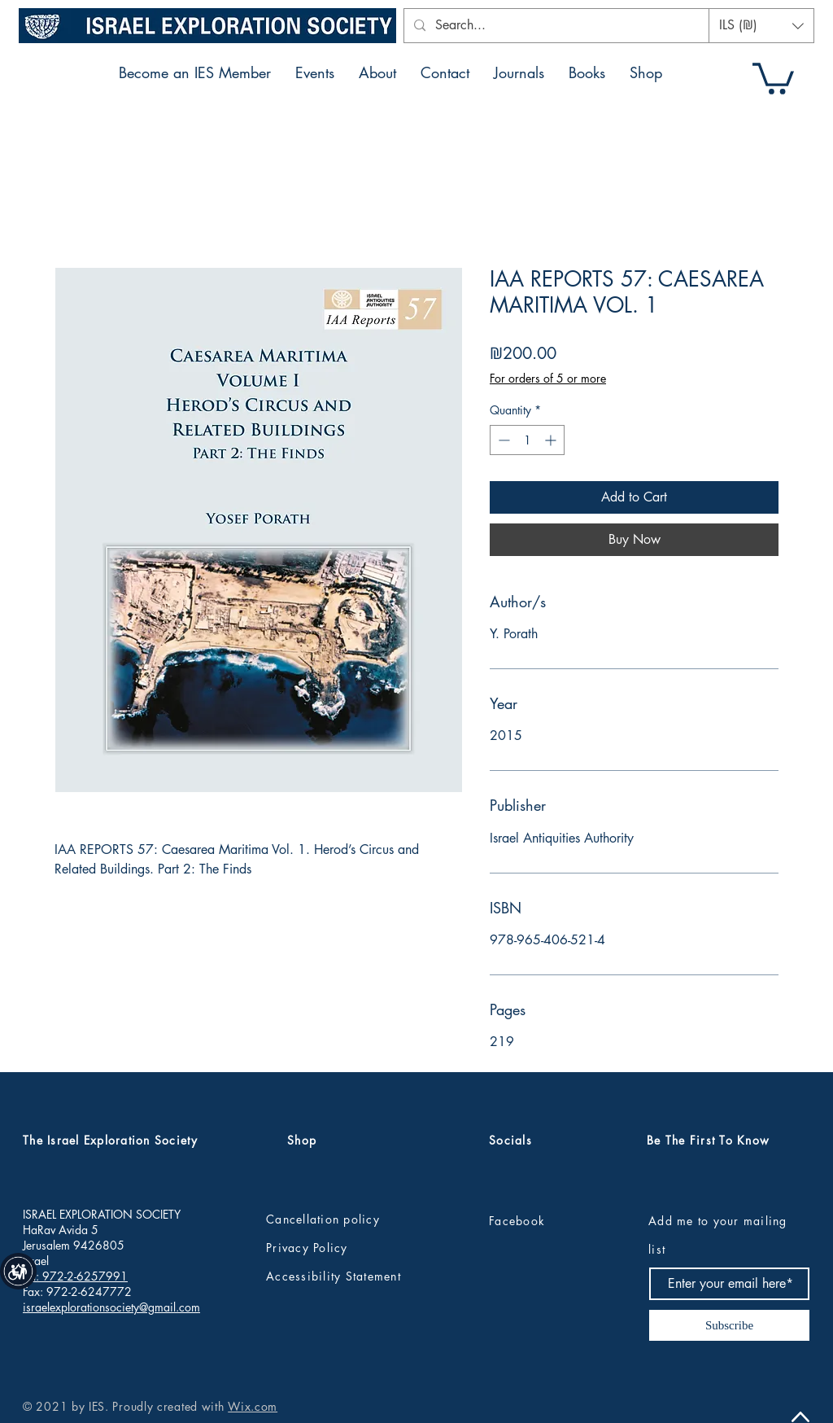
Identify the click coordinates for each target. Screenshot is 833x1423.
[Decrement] (502, 440)
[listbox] (761, 25)
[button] (761, 25)
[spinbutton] (527, 440)
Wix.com (252, 1406)
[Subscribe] (729, 1325)
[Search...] (565, 25)
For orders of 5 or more (548, 378)
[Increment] (552, 440)
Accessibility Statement (333, 1276)
